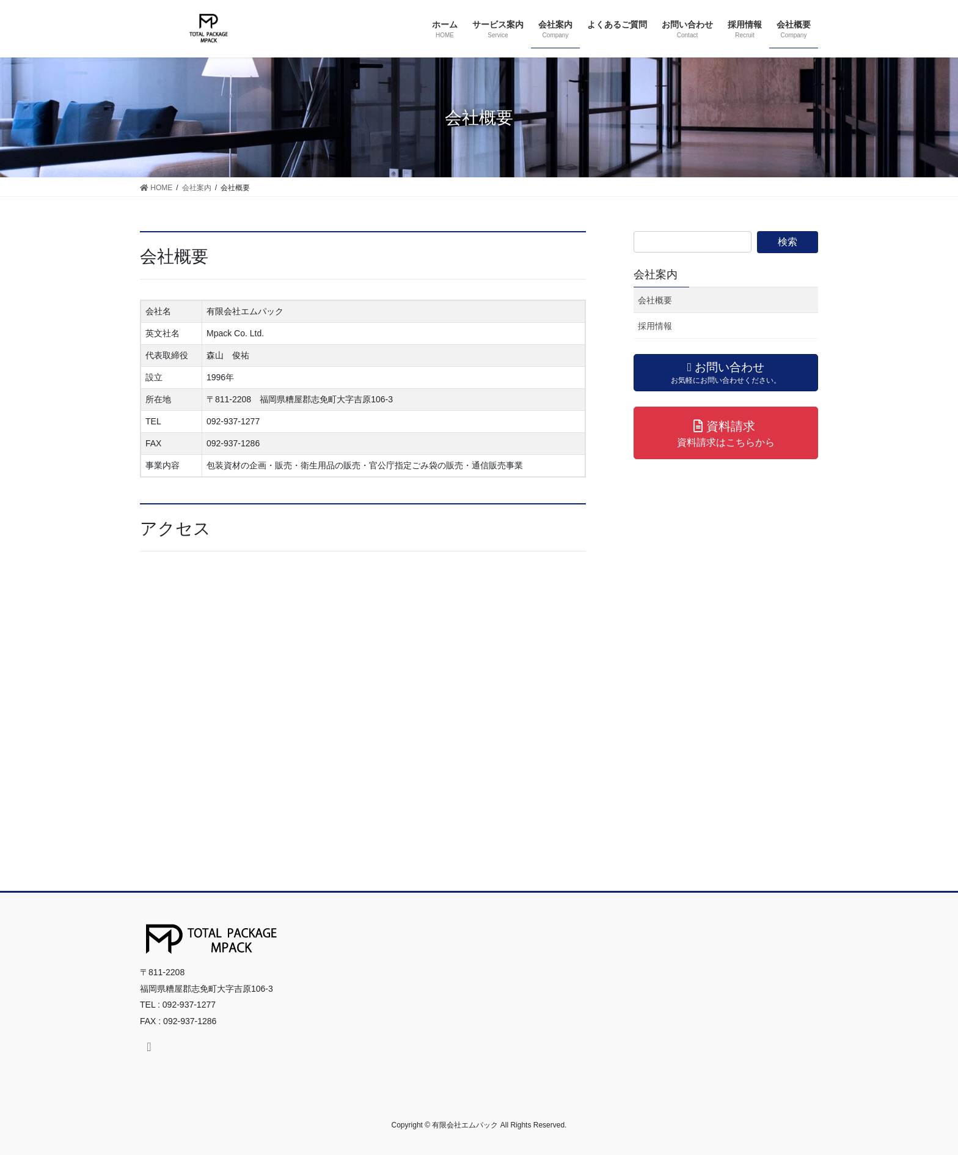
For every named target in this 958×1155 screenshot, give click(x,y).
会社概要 (655, 300)
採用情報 (655, 326)
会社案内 (656, 274)
